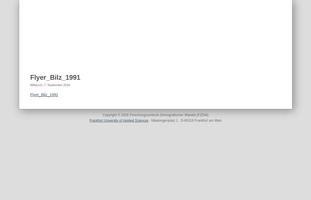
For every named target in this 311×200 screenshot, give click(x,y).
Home (36, 56)
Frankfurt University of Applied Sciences (118, 120)
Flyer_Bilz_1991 (55, 77)
